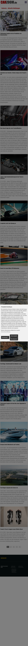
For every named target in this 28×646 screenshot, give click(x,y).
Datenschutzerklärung (5, 332)
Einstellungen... (5, 337)
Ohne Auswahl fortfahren (14, 336)
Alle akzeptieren (14, 339)
